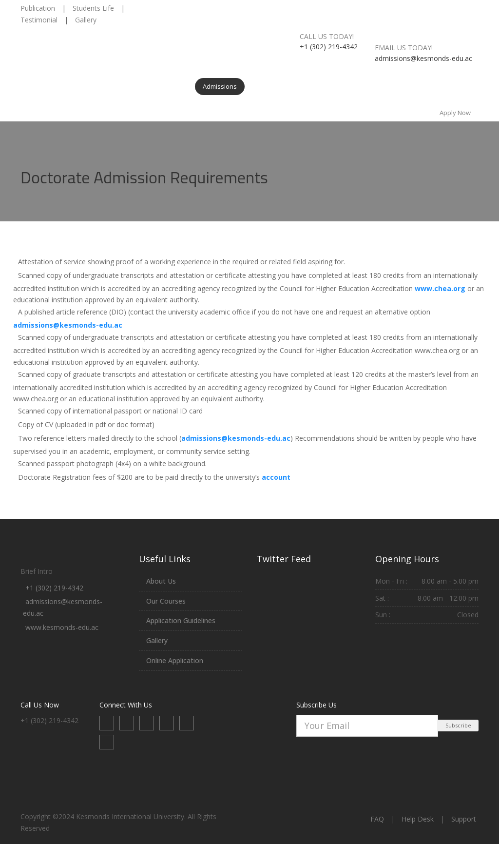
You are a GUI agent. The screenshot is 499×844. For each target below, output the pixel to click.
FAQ (377, 819)
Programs (118, 86)
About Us (74, 86)
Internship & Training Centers (295, 86)
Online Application (174, 660)
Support (463, 819)
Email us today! (404, 47)
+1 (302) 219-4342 (54, 587)
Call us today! (327, 36)
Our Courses (166, 601)
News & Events (376, 86)
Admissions (220, 86)
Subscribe (458, 725)
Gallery (85, 19)
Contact (425, 86)
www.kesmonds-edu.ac (61, 627)
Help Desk (418, 819)
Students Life (93, 8)
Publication (37, 8)
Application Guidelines (180, 620)
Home (37, 86)
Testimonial (39, 19)
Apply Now (455, 112)
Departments (167, 86)
